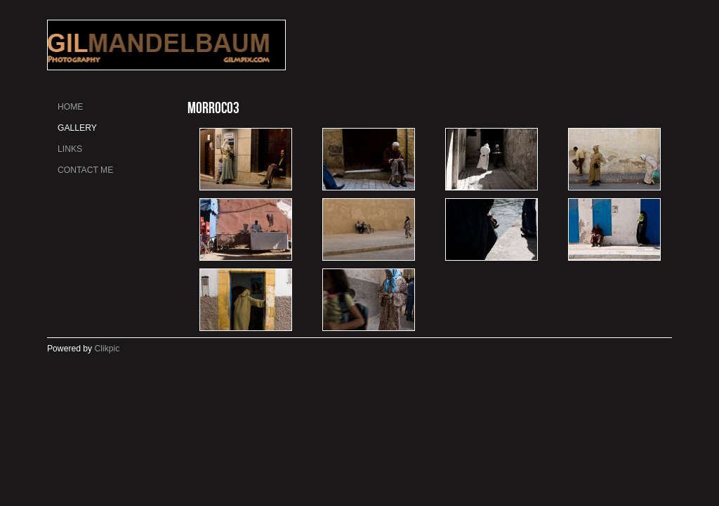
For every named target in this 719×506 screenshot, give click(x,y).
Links (70, 149)
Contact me (85, 170)
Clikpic (107, 348)
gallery (77, 128)
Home (70, 107)
